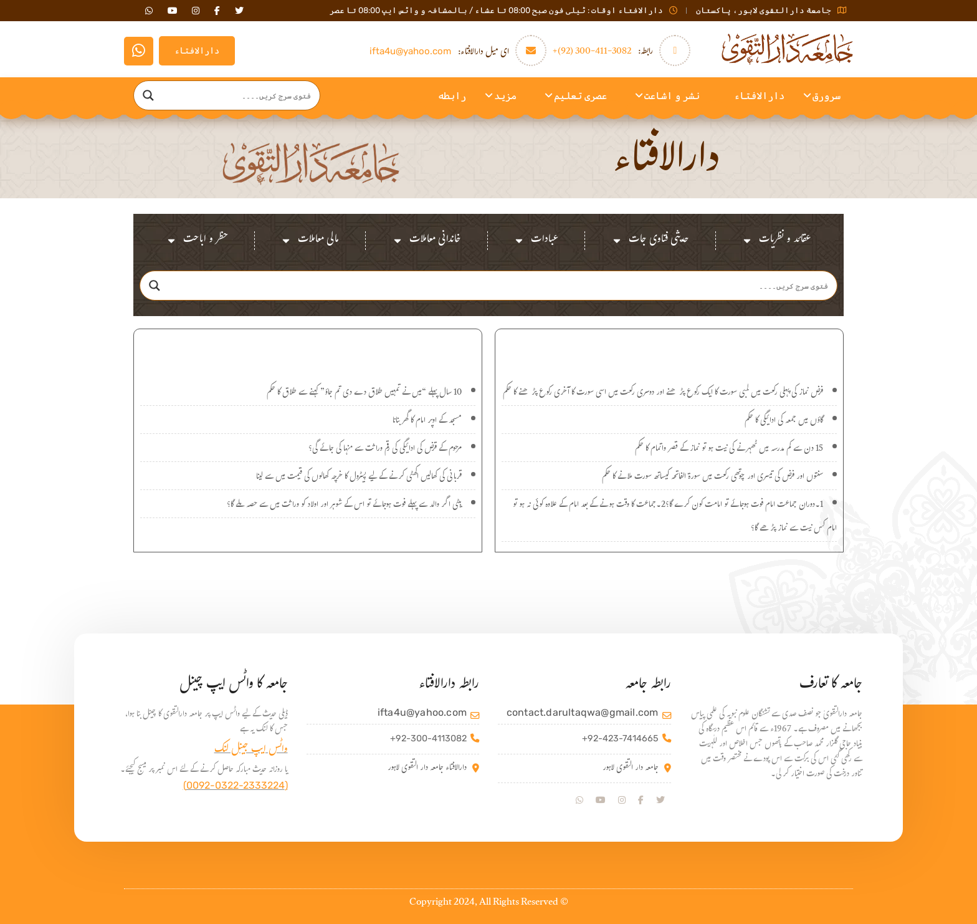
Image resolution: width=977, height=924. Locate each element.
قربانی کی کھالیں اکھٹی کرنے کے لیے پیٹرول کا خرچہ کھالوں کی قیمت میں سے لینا (359, 477)
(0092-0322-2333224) (235, 785)
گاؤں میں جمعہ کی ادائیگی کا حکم (784, 421)
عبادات (535, 240)
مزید (505, 96)
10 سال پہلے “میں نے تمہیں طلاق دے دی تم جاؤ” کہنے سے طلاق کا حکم (364, 393)
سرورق (827, 96)
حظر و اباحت (197, 240)
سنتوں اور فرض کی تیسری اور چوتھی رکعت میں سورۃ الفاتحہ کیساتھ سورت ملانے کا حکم (712, 477)
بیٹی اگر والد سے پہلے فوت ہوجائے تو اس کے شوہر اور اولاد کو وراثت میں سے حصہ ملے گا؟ (344, 505)
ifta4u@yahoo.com (410, 51)
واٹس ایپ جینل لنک (251, 750)
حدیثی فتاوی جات (650, 240)
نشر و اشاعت (672, 96)
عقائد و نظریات (776, 240)
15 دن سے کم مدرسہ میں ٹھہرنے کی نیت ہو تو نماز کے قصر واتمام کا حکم (729, 449)
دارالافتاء (196, 51)
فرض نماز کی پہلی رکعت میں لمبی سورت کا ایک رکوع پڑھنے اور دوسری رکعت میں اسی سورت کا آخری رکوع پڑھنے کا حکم (663, 393)
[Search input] (238, 95)
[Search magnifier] (148, 95)
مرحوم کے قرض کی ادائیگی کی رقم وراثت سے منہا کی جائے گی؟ (385, 449)
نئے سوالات (669, 349)
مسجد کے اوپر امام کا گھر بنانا (427, 421)
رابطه (452, 96)
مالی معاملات (309, 240)
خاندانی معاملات (426, 240)
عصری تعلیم (580, 96)
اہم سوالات (308, 349)
